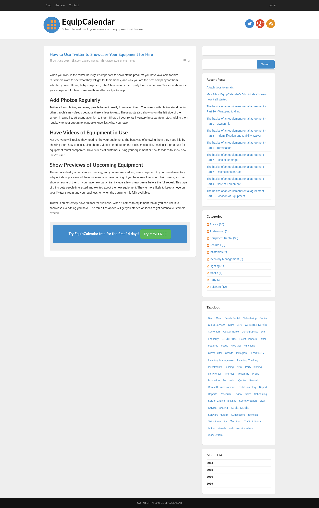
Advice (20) (217, 224)
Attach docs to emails (220, 87)
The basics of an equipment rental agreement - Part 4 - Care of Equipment (236, 181)
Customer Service (256, 324)
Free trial (236, 345)
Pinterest (229, 373)
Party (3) (215, 279)
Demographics (250, 331)
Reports (212, 394)
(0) (187, 60)
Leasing (229, 367)
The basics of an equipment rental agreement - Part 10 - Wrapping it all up (236, 109)
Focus (224, 345)
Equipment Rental (124, 60)
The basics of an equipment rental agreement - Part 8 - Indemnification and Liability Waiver (236, 133)
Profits (255, 373)
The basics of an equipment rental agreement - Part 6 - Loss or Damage (236, 157)
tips (226, 421)
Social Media (240, 407)
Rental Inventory (247, 387)
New (239, 366)
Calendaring (250, 318)
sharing (224, 408)
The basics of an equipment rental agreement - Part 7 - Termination (236, 145)
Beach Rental (232, 318)
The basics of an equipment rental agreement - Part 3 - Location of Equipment (236, 193)
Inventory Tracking (247, 360)
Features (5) (217, 245)
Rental (253, 380)
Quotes (242, 380)
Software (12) (218, 286)
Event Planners (248, 339)
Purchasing (229, 380)
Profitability (243, 373)
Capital (263, 318)
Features (213, 345)
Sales (248, 394)
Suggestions (238, 414)
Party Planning (253, 367)
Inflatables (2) (218, 252)
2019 (210, 483)
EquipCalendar (88, 21)
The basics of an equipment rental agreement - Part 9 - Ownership (236, 121)
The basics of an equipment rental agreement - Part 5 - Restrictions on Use (236, 169)
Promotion (214, 380)
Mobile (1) (216, 273)
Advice (109, 60)
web (231, 428)
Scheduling (260, 394)
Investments (215, 367)
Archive (60, 5)
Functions (249, 345)
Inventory (257, 353)
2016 (210, 476)
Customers (214, 331)
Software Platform (218, 414)
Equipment (229, 338)
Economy (213, 339)
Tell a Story (214, 421)
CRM (231, 325)
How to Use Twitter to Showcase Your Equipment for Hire (101, 54)
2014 (210, 462)
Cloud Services (216, 325)
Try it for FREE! (156, 234)
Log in (272, 5)
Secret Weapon (248, 400)
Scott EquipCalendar (87, 60)
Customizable (231, 331)
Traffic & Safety (252, 421)
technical (253, 414)
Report (263, 387)
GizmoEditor (215, 353)
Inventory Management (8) (226, 259)
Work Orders (215, 435)
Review (238, 394)
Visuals (222, 428)
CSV (239, 325)
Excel (263, 339)
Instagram (241, 353)
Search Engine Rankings (222, 400)
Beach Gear (215, 318)
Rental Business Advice (221, 387)
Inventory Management (221, 360)
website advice (244, 428)
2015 (210, 469)
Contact (74, 5)
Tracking (236, 421)
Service (212, 408)
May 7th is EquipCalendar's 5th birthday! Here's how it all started (237, 97)
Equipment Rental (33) (224, 238)
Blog (48, 5)
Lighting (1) (217, 266)
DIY (263, 331)
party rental (214, 373)
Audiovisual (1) (219, 231)
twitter (211, 428)
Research (225, 394)
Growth (229, 353)
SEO (262, 400)
